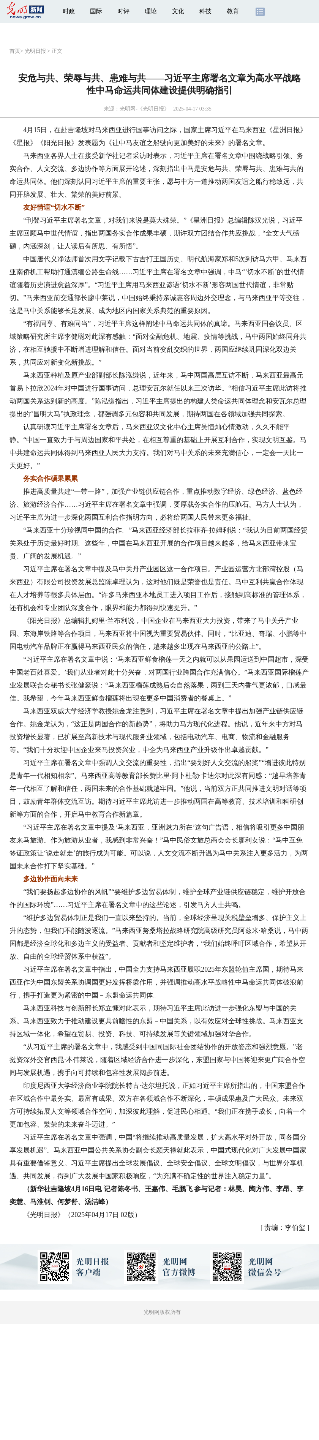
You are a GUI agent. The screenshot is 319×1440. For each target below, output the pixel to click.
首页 (14, 51)
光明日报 (35, 51)
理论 (151, 11)
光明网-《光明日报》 (144, 109)
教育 (233, 11)
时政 (69, 11)
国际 (96, 11)
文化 (178, 11)
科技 (205, 11)
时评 (123, 11)
